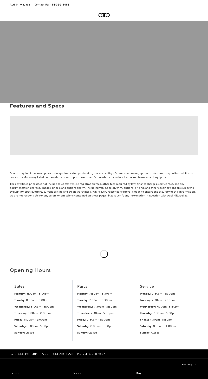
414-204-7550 (63, 356)
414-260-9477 (95, 356)
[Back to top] (190, 367)
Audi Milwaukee (20, 4)
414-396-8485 (60, 4)
